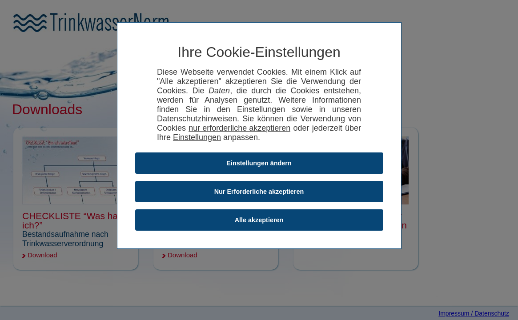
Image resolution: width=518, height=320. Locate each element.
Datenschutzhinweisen (197, 118)
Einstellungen (197, 137)
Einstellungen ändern (258, 163)
